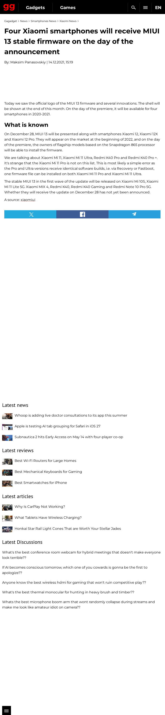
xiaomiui (28, 288)
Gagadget (9, 6)
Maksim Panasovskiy (28, 62)
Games (68, 7)
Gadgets (35, 7)
